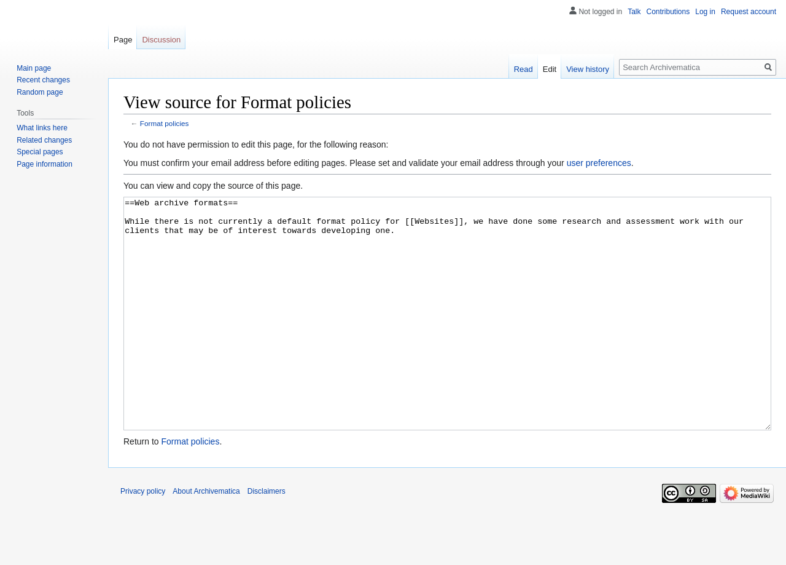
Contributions (668, 11)
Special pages (40, 152)
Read (523, 69)
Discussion (161, 39)
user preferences (599, 163)
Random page (40, 92)
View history (587, 69)
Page (123, 39)
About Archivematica (206, 537)
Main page (34, 68)
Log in (705, 11)
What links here (42, 128)
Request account (748, 11)
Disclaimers (266, 537)
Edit (549, 69)
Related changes (44, 140)
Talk (634, 11)
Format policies (164, 123)
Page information (44, 164)
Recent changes (43, 80)
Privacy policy (142, 537)
